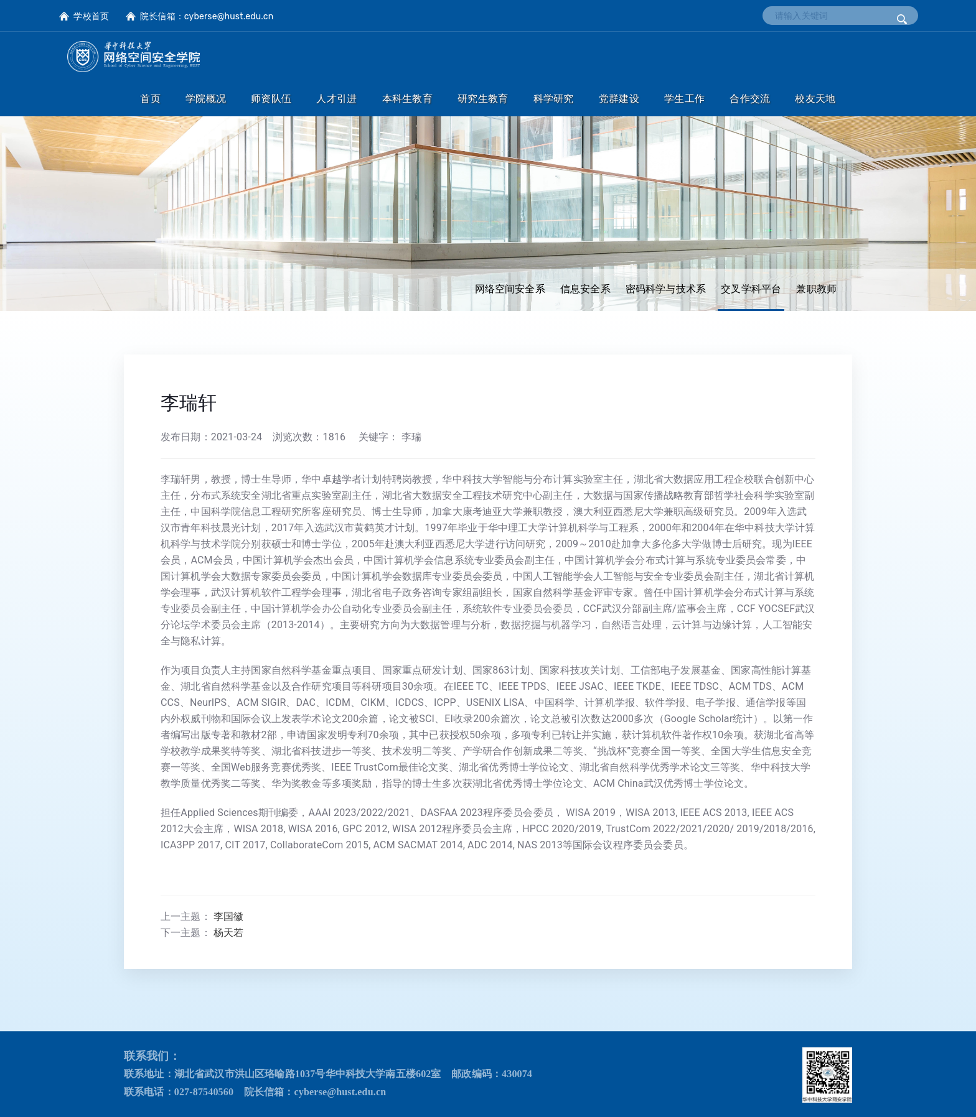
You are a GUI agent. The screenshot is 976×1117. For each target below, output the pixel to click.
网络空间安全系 (510, 289)
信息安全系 (585, 289)
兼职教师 (816, 289)
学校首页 (91, 16)
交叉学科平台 (751, 289)
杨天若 (228, 933)
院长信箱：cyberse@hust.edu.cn (206, 16)
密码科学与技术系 (666, 289)
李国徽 (228, 916)
